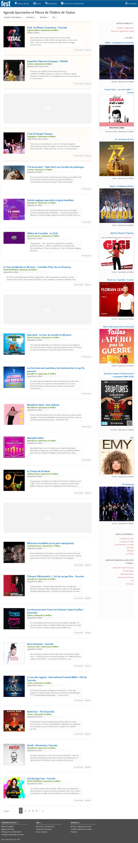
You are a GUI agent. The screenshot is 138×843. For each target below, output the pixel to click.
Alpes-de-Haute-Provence (123, 567)
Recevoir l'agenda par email (122, 31)
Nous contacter (41, 832)
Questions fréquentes (44, 829)
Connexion (131, 3)
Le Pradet (130, 553)
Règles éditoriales (7, 829)
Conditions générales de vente (12, 834)
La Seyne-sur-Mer (127, 541)
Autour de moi (22, 3)
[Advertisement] (47, 108)
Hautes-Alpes (128, 571)
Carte (37, 3)
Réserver (88, 50)
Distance (31, 17)
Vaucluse (130, 584)
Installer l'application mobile (81, 829)
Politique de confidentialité (11, 832)
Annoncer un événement (72, 3)
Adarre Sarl (9, 839)
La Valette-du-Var (127, 538)
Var (132, 580)
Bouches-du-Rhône (126, 577)
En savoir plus (78, 50)
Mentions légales (7, 826)
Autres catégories (13, 17)
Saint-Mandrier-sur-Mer (124, 544)
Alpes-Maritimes (127, 574)
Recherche (51, 3)
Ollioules (130, 550)
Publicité (74, 832)
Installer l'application (125, 28)
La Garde (130, 547)
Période (44, 17)
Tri (54, 17)
